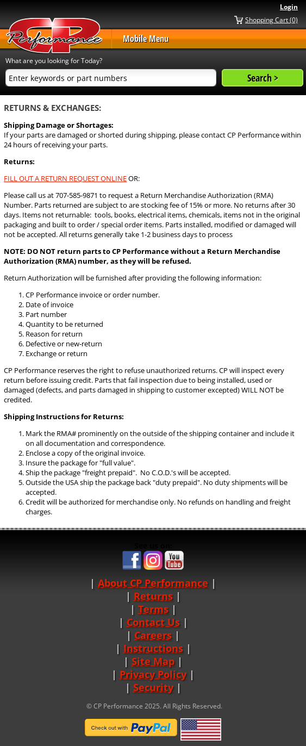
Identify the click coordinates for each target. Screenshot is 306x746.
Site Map (153, 661)
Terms (153, 609)
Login (289, 6)
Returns (153, 595)
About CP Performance (153, 582)
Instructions (153, 648)
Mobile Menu (145, 39)
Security (153, 687)
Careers (153, 635)
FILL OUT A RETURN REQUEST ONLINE (65, 178)
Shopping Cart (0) (271, 19)
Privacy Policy (153, 674)
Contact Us (153, 622)
